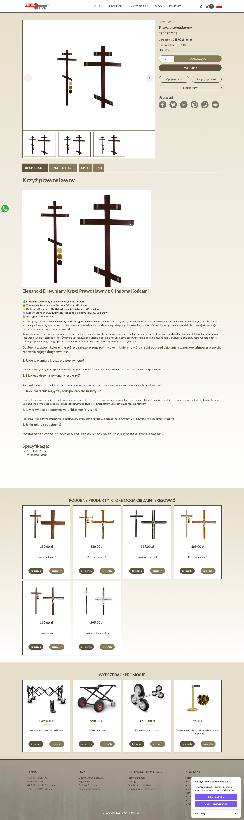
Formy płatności (136, 777)
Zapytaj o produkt (206, 79)
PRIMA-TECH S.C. (37, 777)
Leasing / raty (190, 87)
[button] (149, 78)
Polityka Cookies (87, 785)
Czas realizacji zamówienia (142, 788)
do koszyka (198, 58)
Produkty (116, 6)
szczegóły (57, 570)
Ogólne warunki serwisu (91, 777)
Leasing (132, 781)
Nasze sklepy (139, 6)
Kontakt (175, 6)
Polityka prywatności (89, 788)
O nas (98, 6)
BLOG (158, 6)
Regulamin (84, 781)
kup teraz (190, 67)
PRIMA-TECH (134, 812)
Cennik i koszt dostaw (139, 785)
